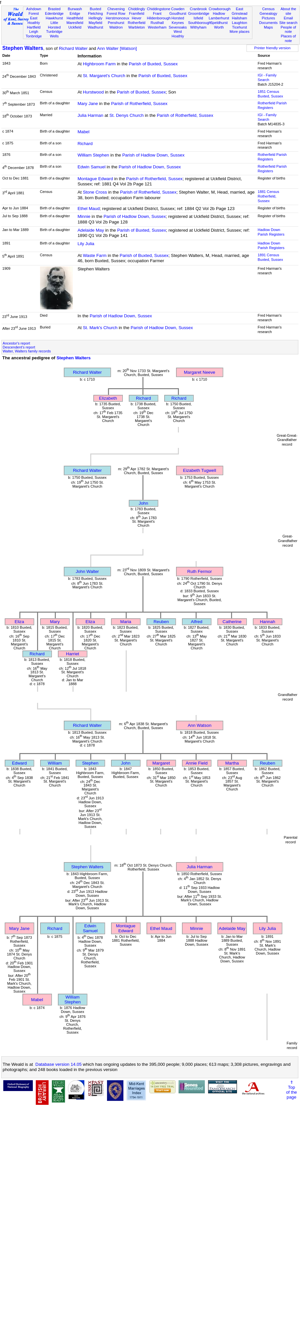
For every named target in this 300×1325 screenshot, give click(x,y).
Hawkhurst (54, 18)
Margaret (161, 763)
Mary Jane (87, 103)
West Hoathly (178, 34)
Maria (125, 621)
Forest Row (116, 13)
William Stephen (93, 155)
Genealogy (268, 13)
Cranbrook (198, 9)
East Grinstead (239, 11)
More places (239, 31)
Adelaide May (90, 230)
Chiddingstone (158, 9)
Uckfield (74, 27)
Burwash (75, 9)
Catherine (232, 621)
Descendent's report (19, 347)
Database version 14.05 (58, 1064)
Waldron (116, 27)
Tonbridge (34, 36)
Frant (157, 13)
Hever (136, 18)
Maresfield (74, 23)
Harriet (72, 653)
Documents (268, 23)
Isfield (198, 18)
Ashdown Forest (33, 11)
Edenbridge (54, 13)
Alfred (197, 621)
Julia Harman (90, 115)
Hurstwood (93, 92)
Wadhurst (95, 27)
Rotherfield (136, 23)
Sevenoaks (178, 27)
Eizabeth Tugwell (199, 470)
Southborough (199, 23)
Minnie (83, 216)
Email (288, 18)
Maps (268, 27)
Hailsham (239, 18)
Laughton (239, 23)
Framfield (136, 13)
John (143, 503)
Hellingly (95, 18)
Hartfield (33, 27)
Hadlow (219, 13)
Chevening (116, 9)
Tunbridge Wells (54, 34)
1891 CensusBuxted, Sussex (270, 257)
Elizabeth (108, 398)
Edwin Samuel (91, 166)
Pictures (268, 18)
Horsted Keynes (177, 20)
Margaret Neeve (199, 372)
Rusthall (157, 23)
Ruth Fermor (199, 571)
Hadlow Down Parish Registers (271, 232)
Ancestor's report (16, 343)
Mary (55, 621)
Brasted (54, 9)
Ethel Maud (88, 208)
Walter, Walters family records (27, 351)
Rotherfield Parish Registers (272, 105)
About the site (288, 11)
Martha (232, 763)
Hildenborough (159, 18)
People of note (288, 29)
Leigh (33, 31)
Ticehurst (239, 27)
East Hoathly (34, 20)
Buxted (95, 9)
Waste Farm (94, 255)
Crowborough (220, 9)
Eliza (19, 621)
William (55, 763)
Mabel (83, 131)
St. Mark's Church (100, 327)
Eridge (75, 13)
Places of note (288, 38)
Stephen (90, 763)
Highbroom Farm (99, 63)
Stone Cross (95, 192)
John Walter (87, 571)
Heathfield (75, 18)
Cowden (177, 9)
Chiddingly (136, 9)
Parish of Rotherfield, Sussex (139, 103)
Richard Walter (73, 48)
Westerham (157, 27)
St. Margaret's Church (104, 75)
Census (268, 9)
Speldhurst (218, 23)
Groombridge (198, 13)
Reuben (161, 621)
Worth (219, 27)
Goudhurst (177, 13)
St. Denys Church (126, 115)
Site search (288, 23)
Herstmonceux (117, 18)
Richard (85, 143)
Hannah (267, 621)
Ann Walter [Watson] (117, 48)
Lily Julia (85, 243)
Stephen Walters (22, 48)
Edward (19, 763)
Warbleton (136, 27)
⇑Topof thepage (291, 1090)
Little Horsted (54, 25)
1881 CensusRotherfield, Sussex (268, 196)
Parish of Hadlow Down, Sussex (153, 155)
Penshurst (116, 23)
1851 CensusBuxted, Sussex (270, 94)
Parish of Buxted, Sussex (153, 63)
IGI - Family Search (267, 77)
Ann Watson (199, 725)
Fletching (95, 13)
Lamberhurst (219, 18)
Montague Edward (95, 178)
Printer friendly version (272, 48)
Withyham (198, 27)
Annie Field (197, 763)
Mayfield (95, 23)
